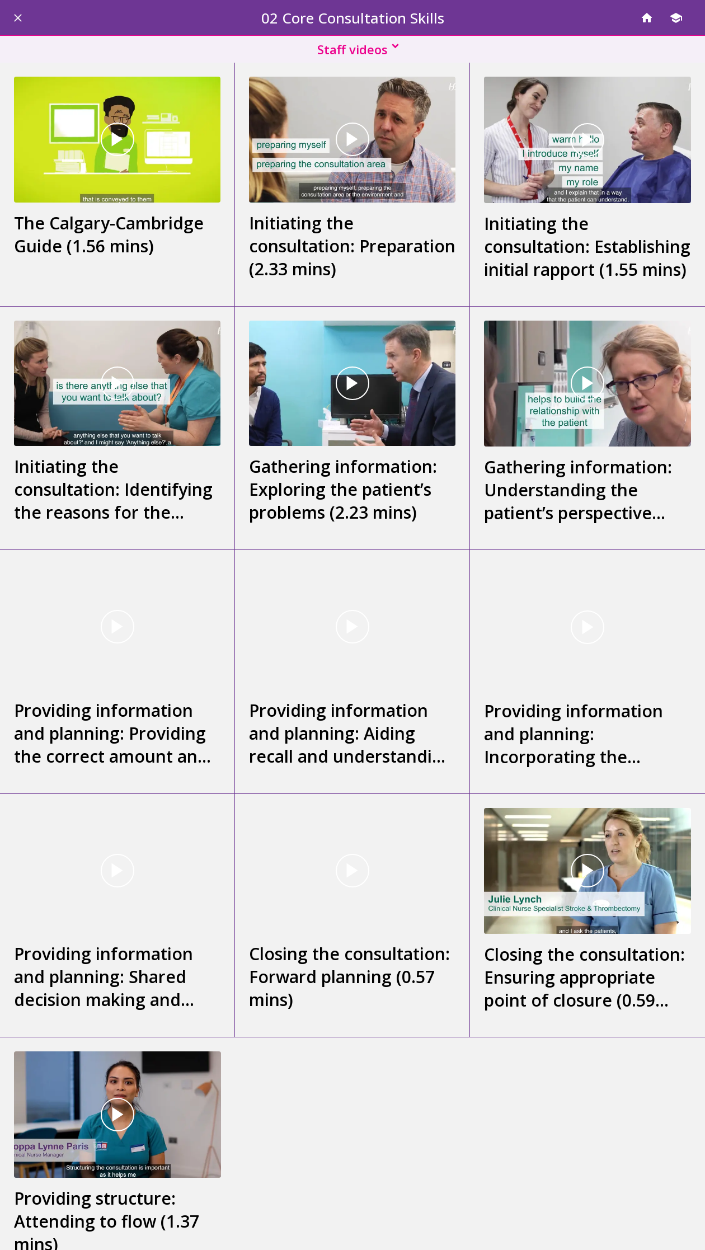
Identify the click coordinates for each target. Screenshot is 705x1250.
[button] (352, 49)
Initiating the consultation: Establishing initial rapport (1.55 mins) (587, 246)
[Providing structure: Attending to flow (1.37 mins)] (117, 1114)
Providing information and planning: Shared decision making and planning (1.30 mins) (103, 976)
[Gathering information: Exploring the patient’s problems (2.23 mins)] (352, 384)
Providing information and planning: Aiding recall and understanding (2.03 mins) (351, 733)
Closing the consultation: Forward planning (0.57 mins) (349, 976)
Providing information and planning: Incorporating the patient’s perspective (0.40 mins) (573, 733)
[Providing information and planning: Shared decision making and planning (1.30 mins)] (117, 871)
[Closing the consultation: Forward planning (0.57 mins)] (352, 871)
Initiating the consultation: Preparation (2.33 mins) (352, 246)
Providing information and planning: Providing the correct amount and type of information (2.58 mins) (115, 733)
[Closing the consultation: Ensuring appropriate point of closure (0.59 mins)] (587, 871)
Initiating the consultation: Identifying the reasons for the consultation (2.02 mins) (113, 489)
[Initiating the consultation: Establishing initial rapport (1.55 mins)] (587, 140)
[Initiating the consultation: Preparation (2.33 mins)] (352, 140)
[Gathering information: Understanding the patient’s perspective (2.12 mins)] (587, 384)
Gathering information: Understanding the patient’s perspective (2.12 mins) (578, 489)
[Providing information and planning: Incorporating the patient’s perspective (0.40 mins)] (587, 627)
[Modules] (675, 17)
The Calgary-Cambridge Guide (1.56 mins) (109, 234)
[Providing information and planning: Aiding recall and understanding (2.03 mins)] (352, 627)
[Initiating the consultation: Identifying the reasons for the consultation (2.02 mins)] (117, 384)
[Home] (646, 17)
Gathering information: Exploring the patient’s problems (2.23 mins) (343, 489)
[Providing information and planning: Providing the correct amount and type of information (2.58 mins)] (117, 627)
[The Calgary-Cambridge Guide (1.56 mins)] (117, 140)
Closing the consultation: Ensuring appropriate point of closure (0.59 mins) (584, 977)
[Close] (18, 18)
